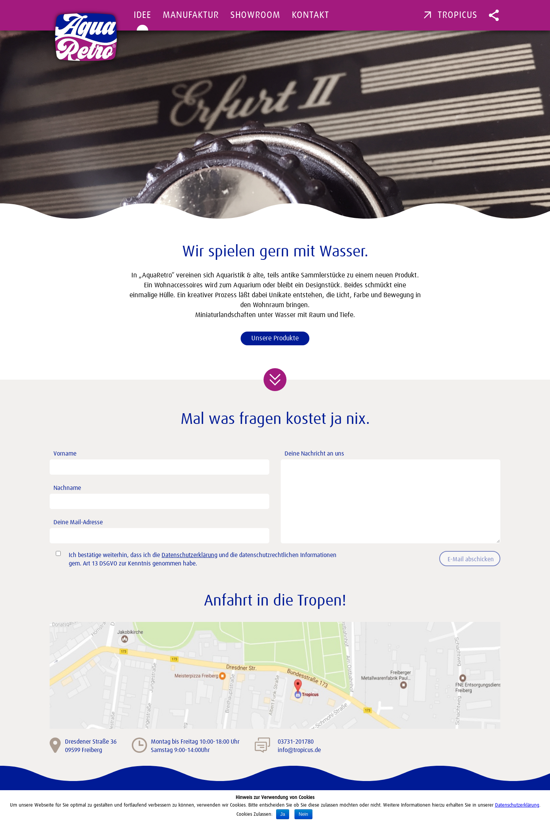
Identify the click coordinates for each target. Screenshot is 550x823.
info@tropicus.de (299, 750)
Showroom (255, 15)
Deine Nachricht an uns (392, 459)
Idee (142, 15)
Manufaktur (191, 15)
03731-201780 (296, 742)
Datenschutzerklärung (189, 555)
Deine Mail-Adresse (161, 529)
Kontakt (310, 15)
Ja (282, 814)
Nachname (161, 495)
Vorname (161, 461)
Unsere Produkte (275, 338)
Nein (303, 814)
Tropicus (450, 15)
